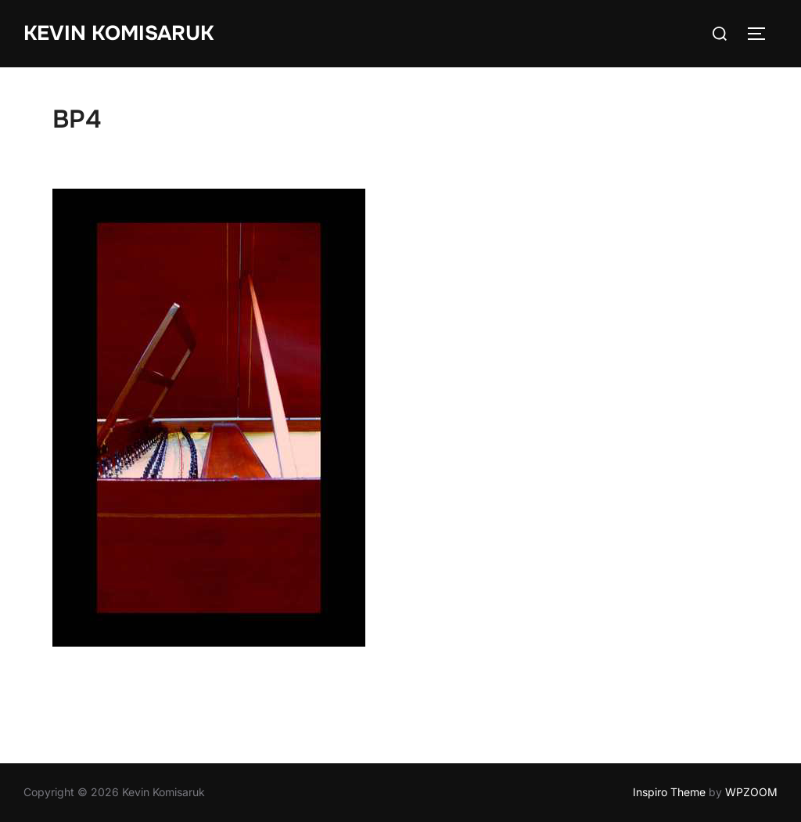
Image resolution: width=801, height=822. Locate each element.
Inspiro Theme (669, 792)
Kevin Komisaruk (118, 33)
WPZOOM (751, 792)
